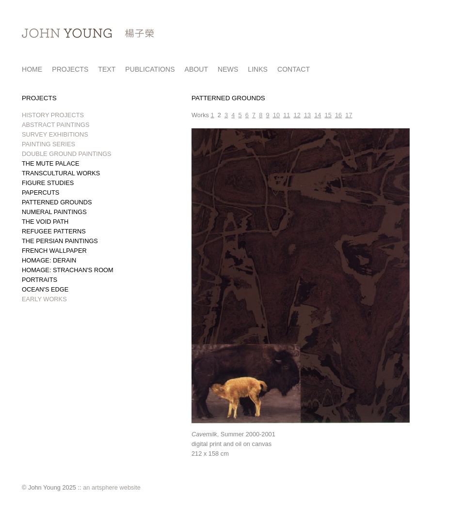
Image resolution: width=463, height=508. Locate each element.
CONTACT (293, 69)
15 (328, 115)
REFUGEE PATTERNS (54, 231)
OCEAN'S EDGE (45, 289)
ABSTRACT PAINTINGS (56, 124)
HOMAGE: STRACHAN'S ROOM (67, 270)
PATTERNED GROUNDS (57, 202)
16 (338, 115)
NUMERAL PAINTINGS (54, 212)
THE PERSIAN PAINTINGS (60, 241)
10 (276, 115)
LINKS (258, 69)
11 (286, 115)
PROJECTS (70, 69)
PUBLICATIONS (150, 69)
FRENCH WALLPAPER (54, 250)
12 (297, 115)
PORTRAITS (39, 279)
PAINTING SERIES (48, 144)
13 (307, 115)
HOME (32, 69)
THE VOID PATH (45, 221)
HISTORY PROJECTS (53, 115)
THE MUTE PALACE (51, 163)
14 (317, 115)
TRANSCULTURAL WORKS (61, 173)
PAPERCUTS (40, 192)
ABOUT (196, 69)
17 (348, 115)
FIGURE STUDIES (48, 182)
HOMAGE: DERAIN (49, 260)
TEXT (106, 69)
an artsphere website (112, 487)
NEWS (228, 69)
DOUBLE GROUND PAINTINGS (67, 153)
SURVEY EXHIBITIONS (55, 134)
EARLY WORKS (44, 299)
